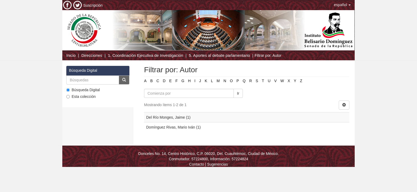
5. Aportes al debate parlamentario (219, 55)
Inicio (71, 55)
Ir (238, 93)
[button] (342, 5)
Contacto (196, 164)
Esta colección (81, 96)
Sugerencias (217, 164)
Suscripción (93, 5)
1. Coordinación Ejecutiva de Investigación (145, 55)
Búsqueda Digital (83, 90)
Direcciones (91, 55)
